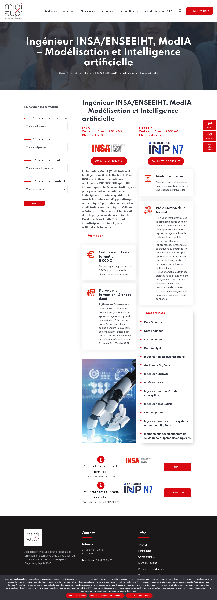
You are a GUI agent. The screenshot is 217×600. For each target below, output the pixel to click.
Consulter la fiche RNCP (109, 161)
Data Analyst (152, 354)
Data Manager (153, 345)
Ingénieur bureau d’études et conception (163, 399)
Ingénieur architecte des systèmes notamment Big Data (167, 429)
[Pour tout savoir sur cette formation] (101, 459)
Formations (209, 136)
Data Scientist (153, 328)
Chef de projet (153, 418)
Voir (34, 203)
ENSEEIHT (177, 492)
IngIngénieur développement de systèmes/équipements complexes (167, 442)
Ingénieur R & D (154, 388)
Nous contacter (199, 11)
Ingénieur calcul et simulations (164, 362)
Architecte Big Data (157, 371)
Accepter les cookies (76, 596)
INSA (178, 466)
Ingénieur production (158, 410)
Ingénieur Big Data (156, 380)
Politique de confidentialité (139, 596)
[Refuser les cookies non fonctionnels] (213, 587)
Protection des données (151, 568)
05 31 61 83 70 (104, 560)
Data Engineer (153, 337)
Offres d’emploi (146, 556)
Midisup (143, 544)
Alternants (209, 147)
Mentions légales (147, 562)
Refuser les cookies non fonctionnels (106, 596)
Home (62, 73)
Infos (209, 125)
